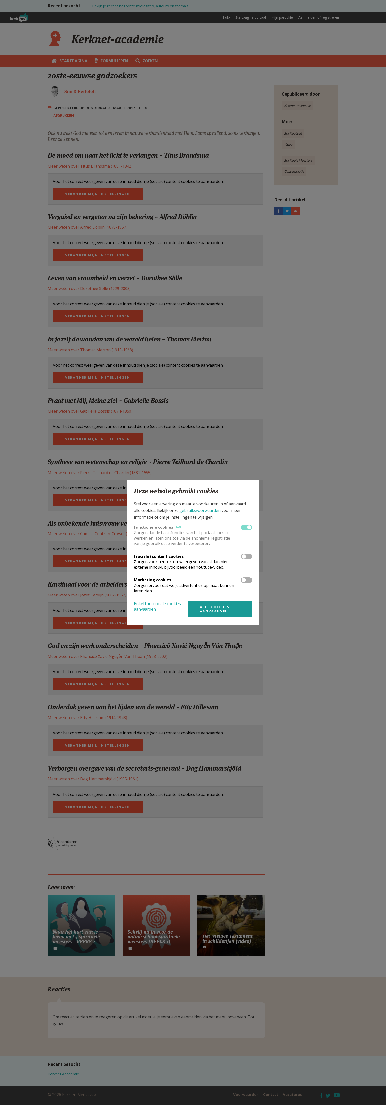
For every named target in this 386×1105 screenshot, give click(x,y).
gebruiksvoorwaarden (200, 510)
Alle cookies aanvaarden (215, 609)
